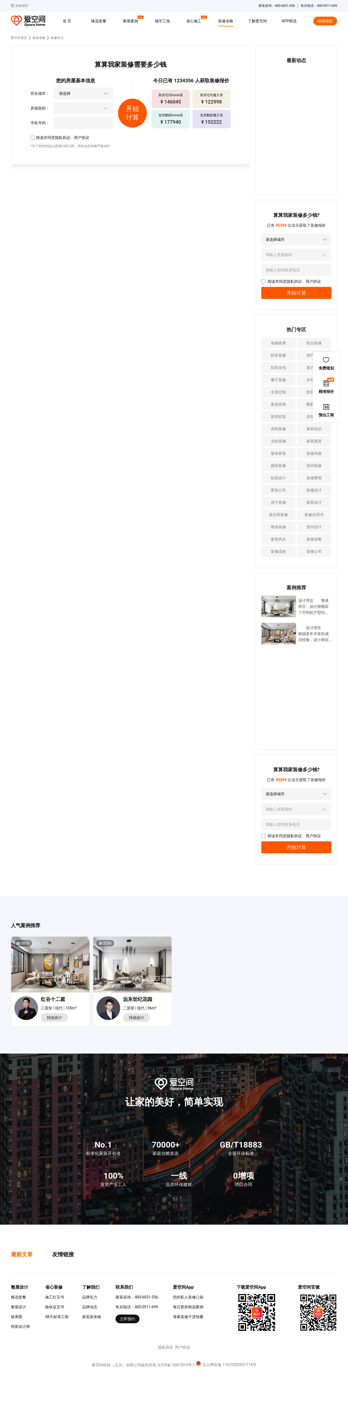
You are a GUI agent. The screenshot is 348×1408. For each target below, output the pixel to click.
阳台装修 (314, 343)
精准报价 (325, 21)
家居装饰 (278, 404)
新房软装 (278, 416)
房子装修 (278, 502)
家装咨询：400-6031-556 (137, 1297)
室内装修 (314, 465)
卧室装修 (278, 355)
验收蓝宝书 (54, 1307)
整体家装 (278, 453)
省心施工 (194, 20)
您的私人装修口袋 (188, 1297)
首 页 (67, 21)
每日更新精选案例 (188, 1307)
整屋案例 (131, 20)
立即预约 (127, 1319)
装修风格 (314, 453)
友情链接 (63, 1254)
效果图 (16, 1317)
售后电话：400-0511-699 (137, 1307)
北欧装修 (278, 441)
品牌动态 (89, 1307)
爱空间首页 (19, 38)
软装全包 (278, 367)
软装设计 (278, 478)
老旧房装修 (278, 514)
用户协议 (81, 137)
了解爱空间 (257, 21)
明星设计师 (20, 1326)
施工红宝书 (54, 1297)
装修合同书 (314, 514)
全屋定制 (278, 392)
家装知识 (314, 429)
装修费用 (314, 478)
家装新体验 (91, 1317)
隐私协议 (62, 137)
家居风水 (278, 539)
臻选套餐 (98, 21)
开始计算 (296, 293)
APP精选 (289, 21)
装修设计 (314, 490)
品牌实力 (89, 1297)
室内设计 (314, 527)
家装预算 (314, 441)
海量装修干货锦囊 (188, 1317)
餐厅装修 (278, 380)
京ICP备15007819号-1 (176, 1365)
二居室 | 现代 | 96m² (140, 1008)
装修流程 (278, 551)
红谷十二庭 (53, 999)
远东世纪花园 (137, 999)
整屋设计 (18, 1307)
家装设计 (314, 502)
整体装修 (278, 527)
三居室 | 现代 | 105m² (59, 1008)
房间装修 (278, 429)
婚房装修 (278, 465)
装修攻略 (225, 21)
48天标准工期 (57, 1317)
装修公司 (314, 551)
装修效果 (278, 343)
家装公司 (278, 490)
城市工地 (162, 21)
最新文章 (22, 1254)
